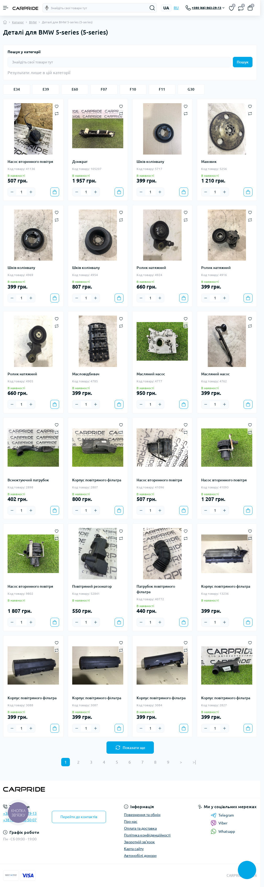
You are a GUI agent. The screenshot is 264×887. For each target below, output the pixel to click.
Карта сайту (134, 849)
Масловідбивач (85, 374)
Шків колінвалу (150, 161)
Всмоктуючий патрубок (28, 480)
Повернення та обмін (142, 815)
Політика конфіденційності (147, 835)
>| (194, 762)
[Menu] (5, 8)
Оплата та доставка (140, 828)
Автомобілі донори (140, 855)
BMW (33, 22)
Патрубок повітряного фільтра (156, 589)
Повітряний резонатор (92, 586)
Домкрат (80, 161)
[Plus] (31, 192)
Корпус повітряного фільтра (96, 480)
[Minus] (12, 192)
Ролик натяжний (151, 268)
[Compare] (57, 113)
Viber (219, 823)
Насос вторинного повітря (30, 161)
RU (176, 8)
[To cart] (54, 192)
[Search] (152, 7)
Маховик (209, 161)
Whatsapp (223, 831)
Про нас (130, 821)
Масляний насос (151, 374)
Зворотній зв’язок (139, 842)
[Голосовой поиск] (47, 8)
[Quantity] (21, 192)
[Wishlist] (57, 106)
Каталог (18, 22)
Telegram (222, 815)
